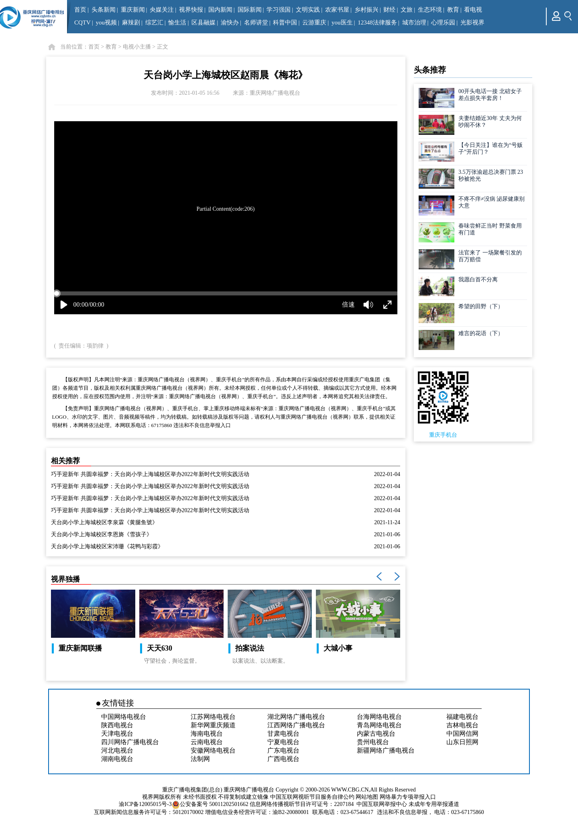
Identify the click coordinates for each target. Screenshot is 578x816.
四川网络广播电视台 (130, 742)
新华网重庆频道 (213, 725)
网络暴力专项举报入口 (408, 797)
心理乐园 (443, 22)
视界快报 (191, 9)
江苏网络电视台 (213, 716)
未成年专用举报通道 (434, 804)
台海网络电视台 (379, 716)
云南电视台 (207, 742)
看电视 (473, 9)
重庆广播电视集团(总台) (192, 790)
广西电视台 (283, 758)
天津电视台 (117, 733)
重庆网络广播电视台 (249, 790)
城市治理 (414, 22)
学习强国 (279, 9)
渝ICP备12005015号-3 (145, 804)
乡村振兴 (366, 9)
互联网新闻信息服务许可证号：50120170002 (149, 812)
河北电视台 (117, 750)
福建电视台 (462, 716)
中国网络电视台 (123, 716)
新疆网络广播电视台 (386, 750)
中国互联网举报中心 (381, 804)
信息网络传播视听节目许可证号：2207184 (302, 804)
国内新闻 (220, 9)
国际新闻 (250, 9)
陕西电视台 (117, 725)
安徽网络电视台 (213, 750)
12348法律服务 (377, 22)
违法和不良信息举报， (405, 812)
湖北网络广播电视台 (296, 716)
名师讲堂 (256, 22)
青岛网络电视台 (379, 725)
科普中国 (285, 22)
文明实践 (308, 9)
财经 (389, 9)
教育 (453, 9)
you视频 (106, 22)
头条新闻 (104, 9)
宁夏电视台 (283, 742)
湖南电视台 (117, 758)
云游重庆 (314, 22)
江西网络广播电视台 (296, 725)
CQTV (82, 22)
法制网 (200, 758)
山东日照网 (462, 742)
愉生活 (177, 22)
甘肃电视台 (283, 733)
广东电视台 (283, 750)
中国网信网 (462, 733)
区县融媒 (203, 22)
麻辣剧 (131, 22)
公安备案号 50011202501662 (211, 804)
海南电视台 (207, 733)
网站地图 (367, 797)
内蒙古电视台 (376, 733)
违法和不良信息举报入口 (202, 425)
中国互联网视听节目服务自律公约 (312, 797)
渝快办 (230, 22)
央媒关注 (162, 9)
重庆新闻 (133, 9)
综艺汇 (154, 22)
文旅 (407, 9)
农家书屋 (337, 9)
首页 (80, 9)
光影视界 (472, 22)
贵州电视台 (373, 742)
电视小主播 (137, 47)
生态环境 (430, 9)
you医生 (342, 22)
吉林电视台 (462, 725)
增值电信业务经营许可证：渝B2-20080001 (257, 812)
